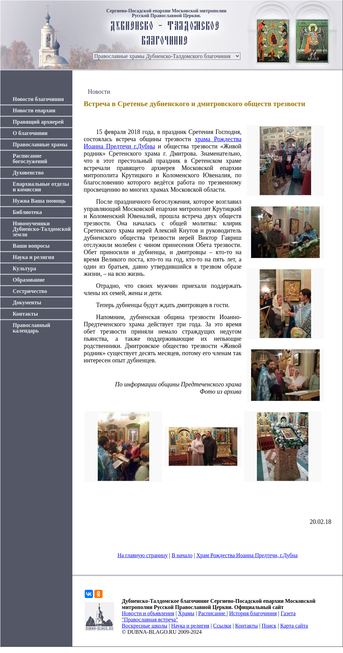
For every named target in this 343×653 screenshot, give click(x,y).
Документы (27, 302)
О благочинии (30, 133)
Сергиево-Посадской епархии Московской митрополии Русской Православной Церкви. (166, 13)
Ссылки (222, 626)
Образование (29, 280)
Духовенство (28, 173)
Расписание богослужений (30, 158)
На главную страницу (142, 555)
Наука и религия (33, 257)
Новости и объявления (148, 613)
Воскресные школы (144, 626)
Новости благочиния (38, 99)
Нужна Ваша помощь (39, 201)
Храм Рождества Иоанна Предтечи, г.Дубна (246, 555)
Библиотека (27, 212)
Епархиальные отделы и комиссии (41, 186)
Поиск (269, 626)
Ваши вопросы (31, 246)
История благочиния (253, 613)
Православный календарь (31, 328)
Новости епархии (34, 110)
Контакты (25, 314)
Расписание (212, 613)
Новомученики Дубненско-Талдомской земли (42, 229)
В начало (182, 555)
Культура (24, 268)
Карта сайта (294, 626)
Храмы (186, 613)
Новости (99, 91)
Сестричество (30, 291)
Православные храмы (40, 144)
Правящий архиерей (38, 122)
